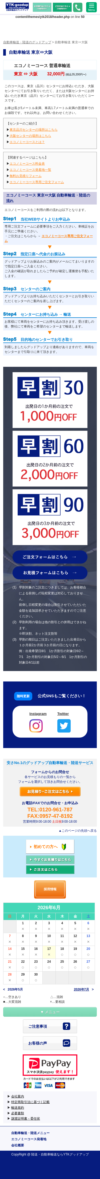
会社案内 (17, 1096)
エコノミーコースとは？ (27, 142)
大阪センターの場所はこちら (30, 136)
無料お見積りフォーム (26, 176)
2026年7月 (81, 989)
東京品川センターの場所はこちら (34, 130)
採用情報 (50, 889)
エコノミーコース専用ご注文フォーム (37, 182)
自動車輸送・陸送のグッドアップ (17, 7)
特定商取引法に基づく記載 (30, 1102)
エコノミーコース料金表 (27, 163)
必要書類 (17, 1113)
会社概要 (17, 1145)
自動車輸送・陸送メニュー (30, 1133)
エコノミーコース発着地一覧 (30, 170)
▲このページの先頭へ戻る (77, 831)
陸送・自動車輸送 (44, 1154)
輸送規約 (17, 1107)
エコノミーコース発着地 (28, 1139)
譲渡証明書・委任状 (25, 1118)
